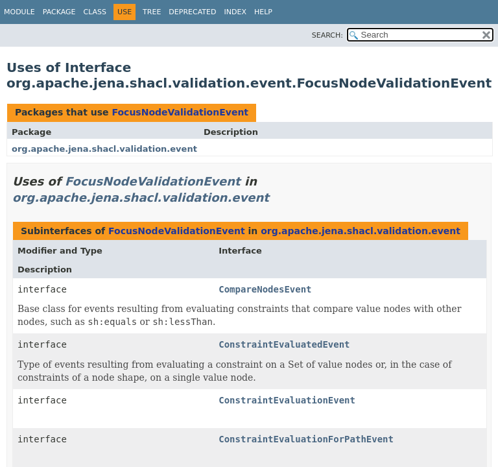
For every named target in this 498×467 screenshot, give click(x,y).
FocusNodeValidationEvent (180, 112)
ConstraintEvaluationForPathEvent (306, 439)
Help (263, 12)
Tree (152, 12)
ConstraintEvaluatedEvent (284, 344)
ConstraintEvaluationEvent (287, 400)
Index (235, 12)
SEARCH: (327, 35)
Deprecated (192, 12)
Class (95, 12)
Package (59, 12)
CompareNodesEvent (265, 289)
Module (19, 12)
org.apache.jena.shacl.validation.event (104, 149)
